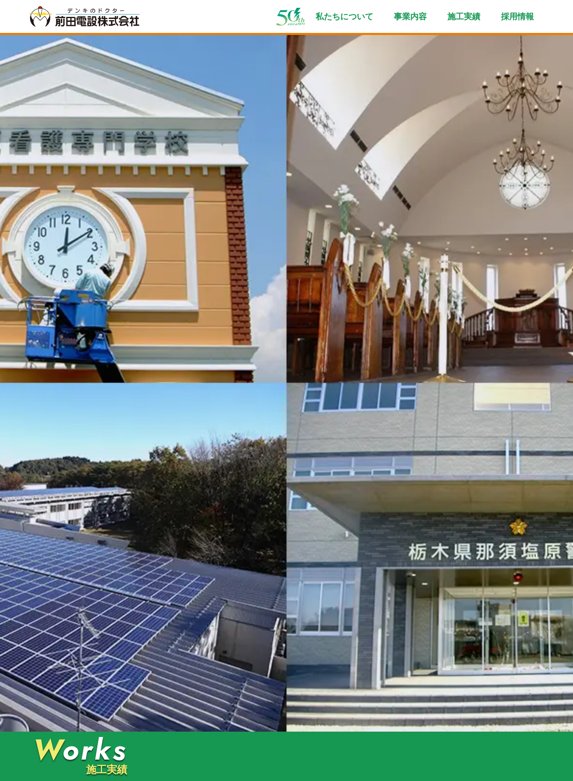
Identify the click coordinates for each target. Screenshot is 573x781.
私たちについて (344, 16)
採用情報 (517, 16)
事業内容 (410, 16)
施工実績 (463, 16)
